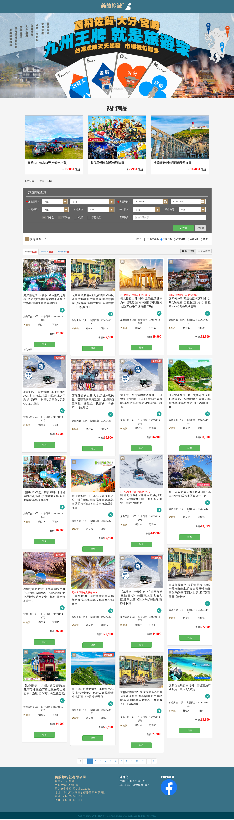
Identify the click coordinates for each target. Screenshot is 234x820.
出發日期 (167, 239)
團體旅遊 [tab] (53, 252)
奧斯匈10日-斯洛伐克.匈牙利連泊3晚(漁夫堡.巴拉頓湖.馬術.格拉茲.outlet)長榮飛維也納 (190, 303)
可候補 (66, 217)
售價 (205, 239)
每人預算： (125, 209)
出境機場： (34, 209)
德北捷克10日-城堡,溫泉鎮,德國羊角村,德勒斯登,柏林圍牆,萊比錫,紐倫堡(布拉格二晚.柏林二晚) (141, 303)
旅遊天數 (194, 239)
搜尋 (183, 228)
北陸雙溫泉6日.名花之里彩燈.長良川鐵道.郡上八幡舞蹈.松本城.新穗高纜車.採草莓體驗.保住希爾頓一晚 (190, 399)
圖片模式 (188, 251)
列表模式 (204, 251)
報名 (44, 344)
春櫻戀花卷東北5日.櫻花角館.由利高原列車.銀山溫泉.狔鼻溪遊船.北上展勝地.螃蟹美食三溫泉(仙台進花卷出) (44, 593)
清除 (200, 228)
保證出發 (96, 217)
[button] (17, 55)
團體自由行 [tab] (73, 252)
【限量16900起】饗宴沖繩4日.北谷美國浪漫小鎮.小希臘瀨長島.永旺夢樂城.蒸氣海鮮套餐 (44, 497)
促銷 (80, 217)
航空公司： (170, 209)
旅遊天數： (79, 209)
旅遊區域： (34, 201)
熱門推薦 (154, 239)
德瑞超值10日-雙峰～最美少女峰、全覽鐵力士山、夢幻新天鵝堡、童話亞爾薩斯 (141, 499)
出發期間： (125, 201)
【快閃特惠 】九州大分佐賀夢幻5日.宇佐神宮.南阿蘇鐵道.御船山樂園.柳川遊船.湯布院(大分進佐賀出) (44, 690)
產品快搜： (125, 217)
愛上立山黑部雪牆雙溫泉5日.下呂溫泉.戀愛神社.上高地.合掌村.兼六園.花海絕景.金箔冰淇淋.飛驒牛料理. (141, 399)
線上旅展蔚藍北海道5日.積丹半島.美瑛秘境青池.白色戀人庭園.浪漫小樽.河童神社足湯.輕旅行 (93, 693)
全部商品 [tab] (32, 252)
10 (137, 762)
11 (143, 762)
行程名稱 (180, 239)
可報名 (50, 217)
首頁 (42, 181)
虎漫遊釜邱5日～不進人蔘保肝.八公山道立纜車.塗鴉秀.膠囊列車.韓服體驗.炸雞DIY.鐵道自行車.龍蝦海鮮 (93, 500)
